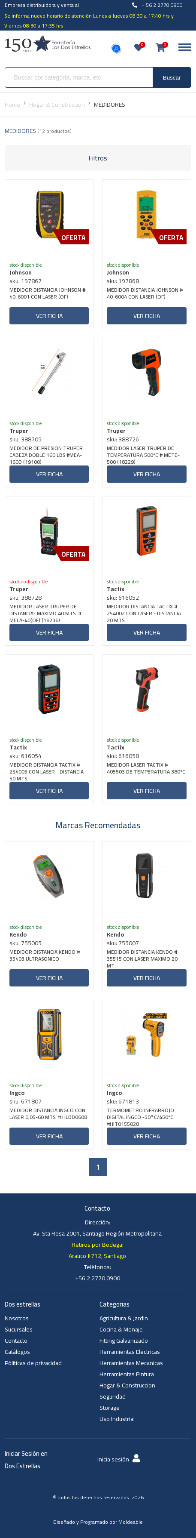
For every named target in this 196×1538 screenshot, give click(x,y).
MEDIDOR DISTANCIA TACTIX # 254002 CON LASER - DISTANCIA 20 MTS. (144, 613)
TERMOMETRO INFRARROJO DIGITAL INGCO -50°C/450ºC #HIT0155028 (140, 1117)
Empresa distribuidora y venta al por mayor (42, 10)
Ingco (16, 1093)
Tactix (115, 589)
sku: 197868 (123, 281)
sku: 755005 (25, 943)
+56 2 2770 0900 (97, 1278)
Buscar (172, 77)
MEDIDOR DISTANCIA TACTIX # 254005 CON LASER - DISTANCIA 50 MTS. (46, 771)
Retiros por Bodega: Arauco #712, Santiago (97, 1250)
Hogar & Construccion (127, 1385)
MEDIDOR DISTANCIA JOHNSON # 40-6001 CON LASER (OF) (47, 294)
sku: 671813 (123, 1101)
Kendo (18, 934)
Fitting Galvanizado (124, 1340)
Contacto (16, 1340)
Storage (110, 1407)
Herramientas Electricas (130, 1351)
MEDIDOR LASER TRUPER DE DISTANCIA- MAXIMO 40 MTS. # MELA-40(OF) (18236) (45, 613)
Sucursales (19, 1329)
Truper (18, 431)
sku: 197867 (25, 281)
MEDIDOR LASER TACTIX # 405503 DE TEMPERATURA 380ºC (146, 769)
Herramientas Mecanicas (131, 1362)
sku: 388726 (123, 439)
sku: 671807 (25, 1101)
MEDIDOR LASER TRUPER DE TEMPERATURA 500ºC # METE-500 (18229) (143, 455)
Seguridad (113, 1396)
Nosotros (17, 1318)
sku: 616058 (123, 755)
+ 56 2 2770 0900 (157, 5)
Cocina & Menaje (121, 1329)
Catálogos (17, 1351)
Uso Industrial (117, 1418)
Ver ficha (49, 315)
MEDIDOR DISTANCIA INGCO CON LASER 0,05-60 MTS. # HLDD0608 (48, 1114)
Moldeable (130, 1522)
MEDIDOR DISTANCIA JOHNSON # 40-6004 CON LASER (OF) (145, 294)
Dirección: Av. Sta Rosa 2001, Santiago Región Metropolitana (97, 1228)
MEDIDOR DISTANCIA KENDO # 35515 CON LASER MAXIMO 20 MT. (142, 959)
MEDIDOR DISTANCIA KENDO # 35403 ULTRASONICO (44, 956)
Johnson (20, 272)
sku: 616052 (123, 597)
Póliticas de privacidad (33, 1362)
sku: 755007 (123, 943)
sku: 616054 (25, 755)
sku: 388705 (25, 439)
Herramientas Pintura (127, 1374)
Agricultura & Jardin (124, 1318)
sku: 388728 (25, 597)
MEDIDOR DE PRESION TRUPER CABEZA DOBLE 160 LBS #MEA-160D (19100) (46, 455)
